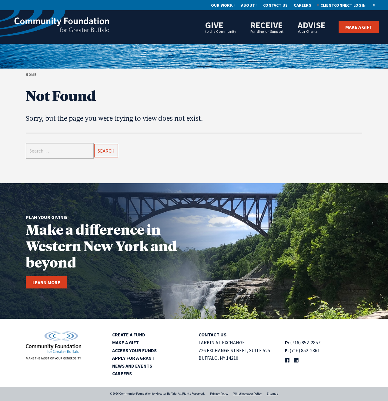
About (248, 5)
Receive (267, 26)
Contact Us (275, 5)
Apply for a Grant (133, 358)
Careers (302, 5)
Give (220, 26)
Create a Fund (129, 335)
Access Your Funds (135, 350)
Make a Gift (358, 27)
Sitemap (272, 394)
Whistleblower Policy (247, 394)
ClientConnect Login (343, 5)
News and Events (132, 366)
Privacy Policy (219, 394)
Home (31, 74)
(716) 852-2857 (305, 342)
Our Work (222, 5)
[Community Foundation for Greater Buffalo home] (54, 25)
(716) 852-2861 (304, 350)
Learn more (46, 282)
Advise (312, 26)
